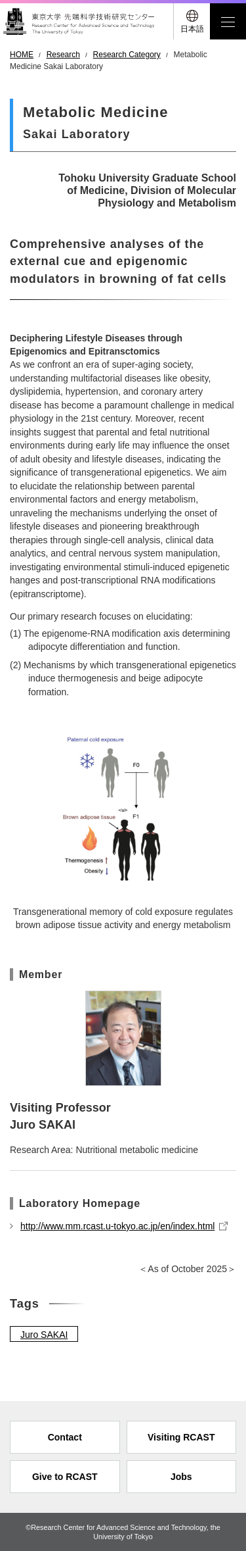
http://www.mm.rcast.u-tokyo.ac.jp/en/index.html (117, 1226)
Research (63, 54)
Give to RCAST (65, 1476)
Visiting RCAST (181, 1437)
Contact (65, 1437)
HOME (21, 54)
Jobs (181, 1476)
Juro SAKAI (44, 1334)
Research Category (127, 54)
